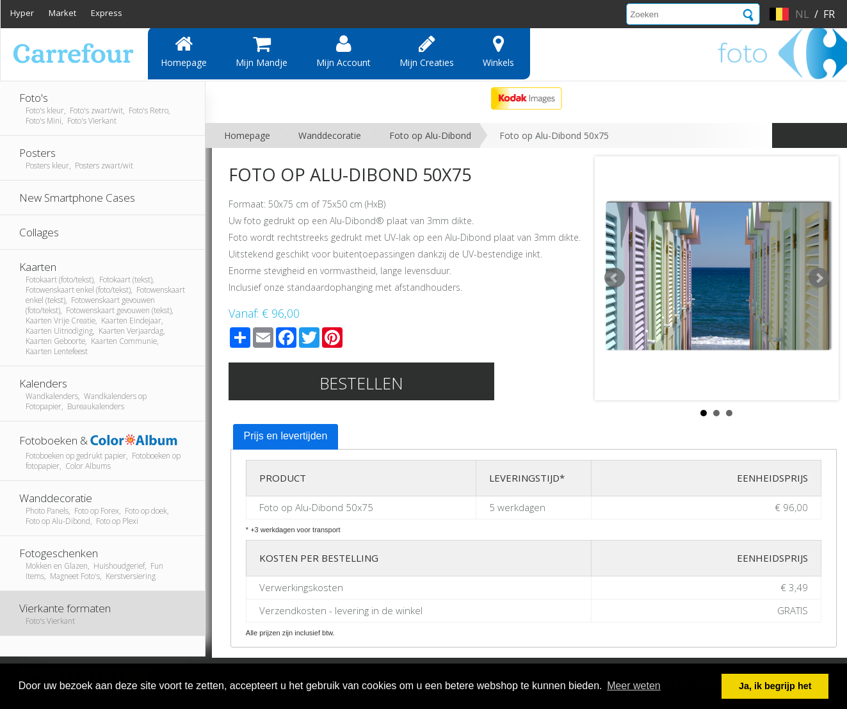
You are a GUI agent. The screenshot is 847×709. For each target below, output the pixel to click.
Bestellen (361, 383)
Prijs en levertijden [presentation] (286, 435)
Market (62, 13)
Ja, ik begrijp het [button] (775, 686)
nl (802, 14)
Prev (614, 278)
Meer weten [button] (634, 685)
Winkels (498, 51)
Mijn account (343, 51)
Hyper (22, 13)
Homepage (184, 51)
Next (819, 278)
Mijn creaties (426, 51)
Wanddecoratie (329, 135)
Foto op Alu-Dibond (430, 135)
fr (829, 14)
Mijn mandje (261, 51)
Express (106, 13)
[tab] (286, 437)
